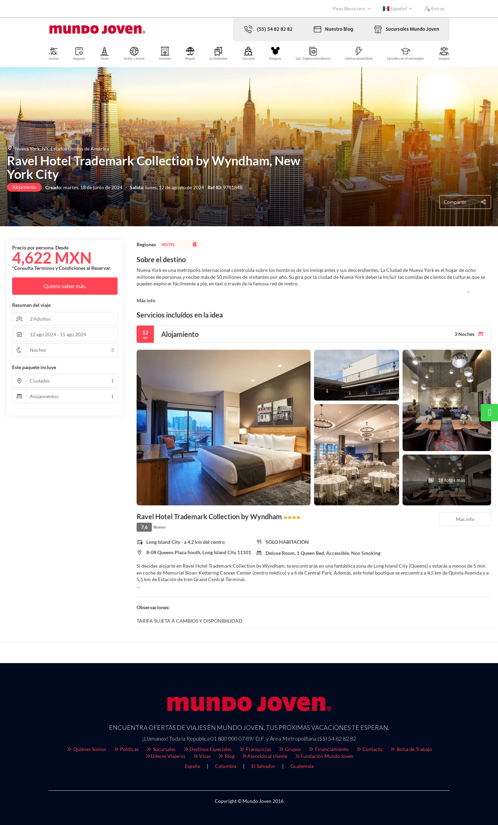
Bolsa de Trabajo (410, 749)
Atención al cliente (264, 756)
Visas (201, 756)
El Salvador (263, 766)
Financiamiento (328, 749)
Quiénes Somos (86, 749)
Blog (226, 756)
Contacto (369, 749)
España (192, 766)
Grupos (289, 749)
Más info (146, 300)
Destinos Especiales (207, 749)
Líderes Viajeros (165, 756)
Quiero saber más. (65, 286)
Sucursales (161, 749)
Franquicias (255, 749)
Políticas (126, 749)
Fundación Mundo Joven (323, 756)
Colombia (225, 766)
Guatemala (302, 766)
